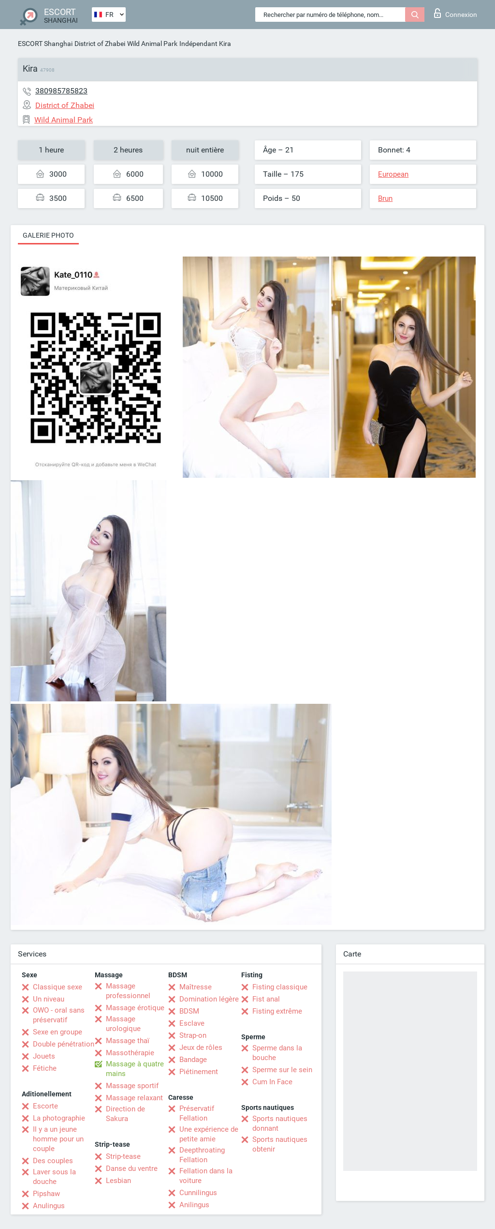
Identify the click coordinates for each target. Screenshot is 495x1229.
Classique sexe (57, 987)
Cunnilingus (198, 1192)
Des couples (53, 1160)
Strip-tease (123, 1156)
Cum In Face (272, 1081)
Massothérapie (130, 1052)
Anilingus (194, 1204)
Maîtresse (195, 987)
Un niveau (48, 999)
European (393, 174)
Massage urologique (123, 1024)
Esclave (191, 1023)
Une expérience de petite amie (208, 1134)
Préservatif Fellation (196, 1113)
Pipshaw (46, 1193)
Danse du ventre (132, 1168)
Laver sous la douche (54, 1177)
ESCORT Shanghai (45, 43)
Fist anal (266, 999)
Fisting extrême (277, 1011)
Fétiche (45, 1068)
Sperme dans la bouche (277, 1053)
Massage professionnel (128, 991)
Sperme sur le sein (282, 1069)
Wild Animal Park (152, 43)
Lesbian (118, 1180)
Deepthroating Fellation (202, 1155)
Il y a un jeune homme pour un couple (58, 1139)
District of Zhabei (99, 43)
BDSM (189, 1011)
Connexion (455, 13)
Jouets (44, 1056)
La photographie (59, 1118)
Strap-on (192, 1035)
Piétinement (198, 1071)
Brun (385, 198)
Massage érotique (135, 1007)
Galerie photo (48, 235)
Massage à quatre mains (135, 1069)
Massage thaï (127, 1040)
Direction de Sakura (125, 1114)
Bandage (193, 1059)
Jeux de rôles (200, 1047)
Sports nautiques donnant (279, 1123)
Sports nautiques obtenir (279, 1144)
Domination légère (209, 999)
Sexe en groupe (57, 1032)
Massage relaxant (134, 1097)
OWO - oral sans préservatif (59, 1015)
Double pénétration (63, 1044)
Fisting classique (279, 987)
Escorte (45, 1106)
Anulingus (49, 1205)
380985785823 (61, 90)
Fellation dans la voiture (206, 1176)
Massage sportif (132, 1085)
